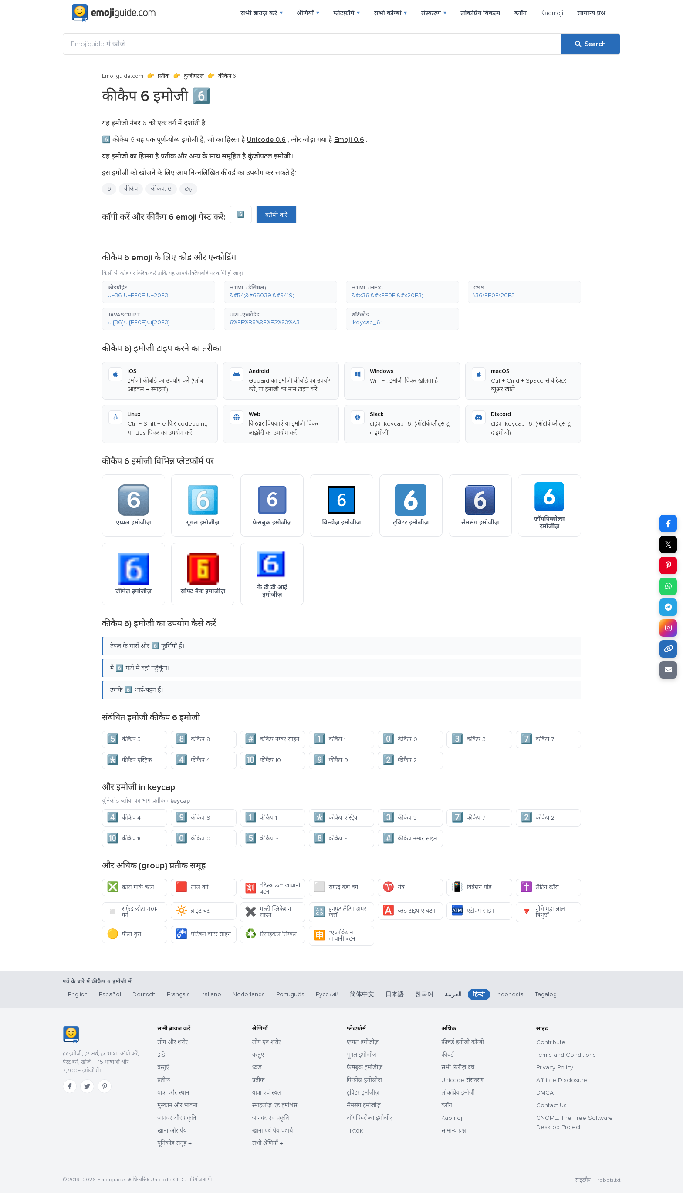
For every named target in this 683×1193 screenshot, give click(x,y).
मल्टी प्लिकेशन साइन (268, 912)
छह (188, 188)
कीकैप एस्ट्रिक (129, 760)
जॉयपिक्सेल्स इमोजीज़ (370, 1118)
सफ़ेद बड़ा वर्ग (336, 887)
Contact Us (551, 1105)
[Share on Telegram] (668, 607)
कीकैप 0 (399, 739)
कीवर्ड (447, 1055)
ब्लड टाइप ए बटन (408, 911)
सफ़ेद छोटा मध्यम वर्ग (133, 912)
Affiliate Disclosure (561, 1080)
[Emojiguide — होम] (71, 1034)
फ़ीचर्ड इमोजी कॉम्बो (462, 1042)
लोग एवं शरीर (266, 1042)
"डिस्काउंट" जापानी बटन (273, 888)
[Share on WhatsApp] (668, 586)
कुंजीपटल (194, 76)
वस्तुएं (258, 1055)
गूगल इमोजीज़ (362, 1055)
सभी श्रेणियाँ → (267, 1143)
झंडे (161, 1055)
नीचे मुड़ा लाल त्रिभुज (543, 912)
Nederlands (249, 994)
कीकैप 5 (124, 739)
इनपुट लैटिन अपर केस (340, 912)
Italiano (211, 994)
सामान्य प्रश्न (591, 13)
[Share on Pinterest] (668, 565)
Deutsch (144, 994)
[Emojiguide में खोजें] (312, 44)
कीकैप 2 (399, 760)
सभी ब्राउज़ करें (261, 13)
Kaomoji (552, 13)
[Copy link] (668, 649)
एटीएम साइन (472, 911)
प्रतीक (163, 76)
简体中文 (362, 994)
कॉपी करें (276, 215)
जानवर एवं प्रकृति (270, 1118)
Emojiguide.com (122, 76)
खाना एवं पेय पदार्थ (272, 1130)
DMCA (545, 1092)
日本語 (394, 994)
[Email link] (668, 670)
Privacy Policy (554, 1067)
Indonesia (510, 994)
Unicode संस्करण (462, 1080)
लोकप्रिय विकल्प (480, 13)
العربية (453, 994)
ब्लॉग (520, 13)
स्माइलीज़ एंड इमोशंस (275, 1105)
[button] (158, 292)
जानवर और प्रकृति (176, 1118)
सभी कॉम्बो (390, 13)
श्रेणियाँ (308, 13)
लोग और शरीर (172, 1042)
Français (178, 994)
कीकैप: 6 (161, 188)
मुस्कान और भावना (177, 1105)
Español (110, 994)
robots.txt (609, 1180)
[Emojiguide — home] (113, 13)
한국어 (424, 994)
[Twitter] (87, 1086)
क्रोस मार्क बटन (130, 887)
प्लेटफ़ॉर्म (346, 13)
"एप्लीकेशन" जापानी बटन (334, 935)
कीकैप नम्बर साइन (272, 739)
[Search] (590, 44)
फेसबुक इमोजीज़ (364, 1067)
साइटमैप (583, 1180)
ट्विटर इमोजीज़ (363, 1092)
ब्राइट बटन (194, 911)
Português (290, 994)
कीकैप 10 (263, 760)
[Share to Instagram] (668, 628)
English (78, 994)
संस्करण (433, 13)
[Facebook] (70, 1086)
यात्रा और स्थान (173, 1092)
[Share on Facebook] (668, 523)
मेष (393, 887)
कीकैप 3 (468, 739)
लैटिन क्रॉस (540, 887)
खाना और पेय (171, 1130)
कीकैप (131, 188)
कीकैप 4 (193, 760)
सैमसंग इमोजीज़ (364, 1105)
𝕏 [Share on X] (668, 544)
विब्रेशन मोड (471, 887)
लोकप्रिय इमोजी (458, 1092)
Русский (327, 994)
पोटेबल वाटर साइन (203, 934)
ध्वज (257, 1067)
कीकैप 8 (193, 739)
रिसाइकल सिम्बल (271, 934)
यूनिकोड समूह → (174, 1143)
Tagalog (546, 994)
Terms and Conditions (566, 1055)
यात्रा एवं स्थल (266, 1092)
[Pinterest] (105, 1086)
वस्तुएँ (163, 1067)
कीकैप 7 (537, 739)
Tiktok (355, 1130)
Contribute (550, 1042)
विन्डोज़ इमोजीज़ (364, 1080)
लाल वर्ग (192, 887)
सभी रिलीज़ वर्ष (457, 1067)
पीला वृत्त (124, 934)
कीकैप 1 (330, 739)
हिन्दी (479, 994)
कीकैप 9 (331, 760)
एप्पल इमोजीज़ (363, 1042)
